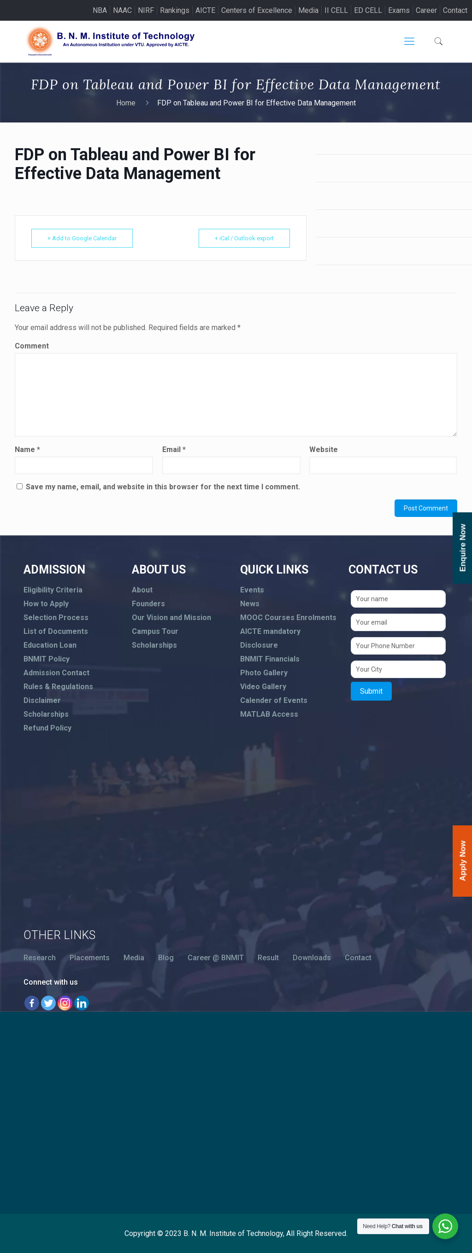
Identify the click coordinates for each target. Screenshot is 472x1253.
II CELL (336, 10)
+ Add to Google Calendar (82, 238)
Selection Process (56, 617)
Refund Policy (47, 728)
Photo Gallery (264, 672)
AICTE (205, 10)
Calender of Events (273, 700)
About (142, 590)
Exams (399, 10)
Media (308, 10)
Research (40, 957)
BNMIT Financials (270, 659)
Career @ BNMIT (216, 957)
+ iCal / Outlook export (244, 238)
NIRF (146, 10)
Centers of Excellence (256, 10)
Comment (32, 346)
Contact (455, 10)
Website (323, 449)
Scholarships (46, 714)
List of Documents (56, 631)
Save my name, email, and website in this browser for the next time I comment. (163, 486)
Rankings (174, 10)
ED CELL (368, 10)
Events (252, 590)
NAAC (122, 10)
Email (174, 449)
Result (268, 957)
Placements (90, 957)
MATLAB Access (269, 714)
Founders (148, 603)
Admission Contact (56, 672)
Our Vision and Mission (171, 617)
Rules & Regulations (58, 686)
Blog (166, 957)
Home (126, 103)
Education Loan (50, 645)
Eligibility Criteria (53, 590)
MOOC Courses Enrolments (288, 617)
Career (426, 10)
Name (27, 449)
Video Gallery (263, 686)
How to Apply (46, 603)
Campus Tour (155, 631)
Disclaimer (42, 700)
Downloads (312, 957)
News (250, 603)
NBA (100, 10)
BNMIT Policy (47, 659)
